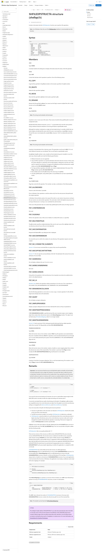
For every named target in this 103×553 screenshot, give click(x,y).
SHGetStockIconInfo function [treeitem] (10, 220)
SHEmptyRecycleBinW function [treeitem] (10, 178)
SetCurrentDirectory (57, 405)
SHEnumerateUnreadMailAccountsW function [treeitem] (10, 184)
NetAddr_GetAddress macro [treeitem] (9, 121)
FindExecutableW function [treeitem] (9, 112)
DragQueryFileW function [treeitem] (9, 86)
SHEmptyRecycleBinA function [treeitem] (10, 176)
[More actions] (73, 10)
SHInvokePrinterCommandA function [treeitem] (9, 229)
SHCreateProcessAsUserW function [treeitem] (9, 145)
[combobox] (9, 11)
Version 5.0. (31, 247)
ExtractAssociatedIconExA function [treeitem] (9, 95)
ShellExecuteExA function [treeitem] (9, 163)
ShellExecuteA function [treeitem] (8, 161)
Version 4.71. (32, 253)
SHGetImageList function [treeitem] (9, 212)
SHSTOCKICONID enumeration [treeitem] (10, 266)
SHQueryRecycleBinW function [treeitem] (10, 248)
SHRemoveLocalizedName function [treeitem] (9, 255)
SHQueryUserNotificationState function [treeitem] (10, 251)
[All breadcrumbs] (30, 10)
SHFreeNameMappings (41, 316)
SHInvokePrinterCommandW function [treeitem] (9, 233)
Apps (34, 9)
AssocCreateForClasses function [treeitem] (10, 71)
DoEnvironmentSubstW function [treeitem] (10, 79)
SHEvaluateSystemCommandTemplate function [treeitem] (10, 187)
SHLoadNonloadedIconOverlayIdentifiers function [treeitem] (10, 238)
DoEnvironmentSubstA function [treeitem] (10, 77)
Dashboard (98, 5)
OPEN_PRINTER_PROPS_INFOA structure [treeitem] (10, 133)
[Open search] (97, 2)
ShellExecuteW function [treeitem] (8, 170)
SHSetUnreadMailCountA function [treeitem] (9, 260)
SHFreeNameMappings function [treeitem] (10, 201)
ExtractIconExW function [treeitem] (9, 106)
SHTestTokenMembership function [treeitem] (10, 270)
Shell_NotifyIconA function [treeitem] (9, 152)
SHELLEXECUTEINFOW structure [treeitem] (10, 168)
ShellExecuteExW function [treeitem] (9, 165)
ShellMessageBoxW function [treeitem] (9, 174)
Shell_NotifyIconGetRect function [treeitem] (10, 153)
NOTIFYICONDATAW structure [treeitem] (10, 129)
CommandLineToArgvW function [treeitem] (10, 75)
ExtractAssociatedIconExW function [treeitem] (9, 98)
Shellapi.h (57, 9)
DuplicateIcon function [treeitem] (8, 90)
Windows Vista (32, 283)
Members (89, 14)
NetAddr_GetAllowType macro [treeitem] (10, 123)
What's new (91, 5)
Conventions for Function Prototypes (39, 518)
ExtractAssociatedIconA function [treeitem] (10, 92)
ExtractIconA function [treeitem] (8, 103)
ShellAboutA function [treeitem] (8, 157)
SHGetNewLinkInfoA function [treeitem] (10, 216)
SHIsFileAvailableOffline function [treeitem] (10, 236)
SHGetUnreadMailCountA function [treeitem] (9, 222)
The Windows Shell (49, 9)
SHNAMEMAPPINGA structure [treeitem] (10, 241)
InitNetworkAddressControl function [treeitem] (9, 115)
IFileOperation (52, 29)
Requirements (90, 17)
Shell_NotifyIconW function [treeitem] (9, 155)
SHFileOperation (46, 25)
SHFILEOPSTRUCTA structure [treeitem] (10, 197)
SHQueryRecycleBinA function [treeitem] (10, 247)
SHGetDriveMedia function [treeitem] (9, 207)
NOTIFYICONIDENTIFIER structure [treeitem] (10, 130)
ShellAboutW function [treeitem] (8, 159)
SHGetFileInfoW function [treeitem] (9, 211)
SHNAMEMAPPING (33, 449)
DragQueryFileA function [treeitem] (9, 85)
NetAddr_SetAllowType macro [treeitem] (10, 125)
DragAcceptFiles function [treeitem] (9, 81)
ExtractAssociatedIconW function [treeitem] (10, 101)
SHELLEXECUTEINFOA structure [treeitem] (10, 166)
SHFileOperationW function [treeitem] (9, 196)
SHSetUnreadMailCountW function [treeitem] (9, 263)
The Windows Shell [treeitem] (6, 14)
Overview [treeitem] (5, 68)
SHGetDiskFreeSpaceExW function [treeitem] (10, 205)
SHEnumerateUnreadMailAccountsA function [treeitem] (10, 180)
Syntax (88, 12)
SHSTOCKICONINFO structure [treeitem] (10, 268)
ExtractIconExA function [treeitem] (8, 105)
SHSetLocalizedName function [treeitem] (10, 257)
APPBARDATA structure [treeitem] (8, 70)
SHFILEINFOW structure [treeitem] (8, 192)
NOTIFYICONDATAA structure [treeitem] (10, 127)
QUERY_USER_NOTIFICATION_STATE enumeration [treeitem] (10, 140)
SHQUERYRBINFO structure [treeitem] (9, 245)
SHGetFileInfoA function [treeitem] (8, 209)
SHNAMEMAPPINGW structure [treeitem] (10, 243)
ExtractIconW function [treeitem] (8, 108)
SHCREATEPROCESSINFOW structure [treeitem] (9, 149)
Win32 (38, 9)
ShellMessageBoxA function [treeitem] (9, 172)
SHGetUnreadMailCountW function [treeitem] (9, 226)
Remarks (89, 15)
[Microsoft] (2, 2)
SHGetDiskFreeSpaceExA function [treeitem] (10, 203)
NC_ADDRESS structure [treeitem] (8, 117)
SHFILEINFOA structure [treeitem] (8, 190)
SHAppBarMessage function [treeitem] (9, 143)
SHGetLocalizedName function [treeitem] (10, 214)
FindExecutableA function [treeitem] (9, 110)
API (42, 9)
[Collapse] (16, 9)
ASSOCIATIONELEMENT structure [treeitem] (10, 73)
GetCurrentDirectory (46, 405)
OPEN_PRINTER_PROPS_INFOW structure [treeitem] (10, 137)
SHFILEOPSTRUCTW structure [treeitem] (10, 199)
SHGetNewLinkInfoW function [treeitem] (10, 218)
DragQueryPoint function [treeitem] (9, 88)
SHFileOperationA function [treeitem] (9, 194)
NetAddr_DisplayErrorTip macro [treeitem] (10, 119)
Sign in (100, 1)
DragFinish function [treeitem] (8, 83)
